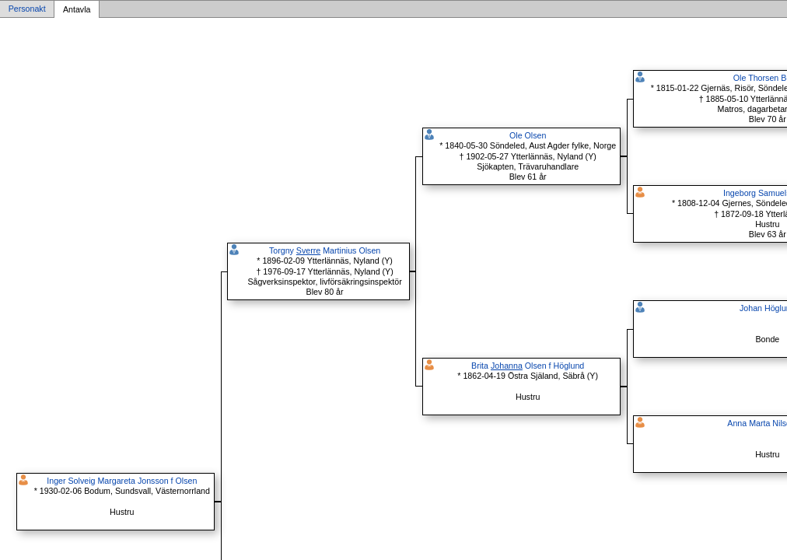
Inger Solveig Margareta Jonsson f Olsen (122, 480)
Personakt (27, 9)
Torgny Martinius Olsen (324, 250)
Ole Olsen (527, 135)
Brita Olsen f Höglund (527, 365)
